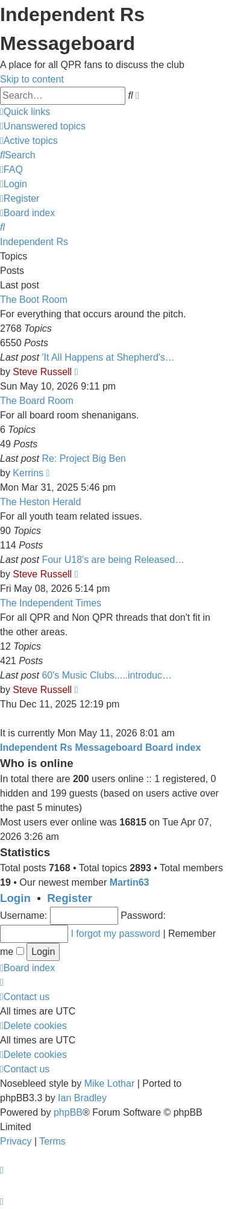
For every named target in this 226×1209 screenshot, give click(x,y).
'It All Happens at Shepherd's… (108, 357)
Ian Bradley (82, 1098)
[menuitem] (43, 126)
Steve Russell (42, 372)
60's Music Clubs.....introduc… (107, 675)
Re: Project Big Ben (84, 458)
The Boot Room (33, 299)
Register (69, 898)
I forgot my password (115, 933)
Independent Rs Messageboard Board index (100, 747)
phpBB (68, 1112)
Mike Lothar (109, 1083)
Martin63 (129, 882)
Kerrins (28, 473)
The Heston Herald (40, 502)
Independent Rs (34, 242)
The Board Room (37, 401)
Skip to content (32, 79)
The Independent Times (50, 603)
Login (15, 898)
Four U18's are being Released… (113, 560)
